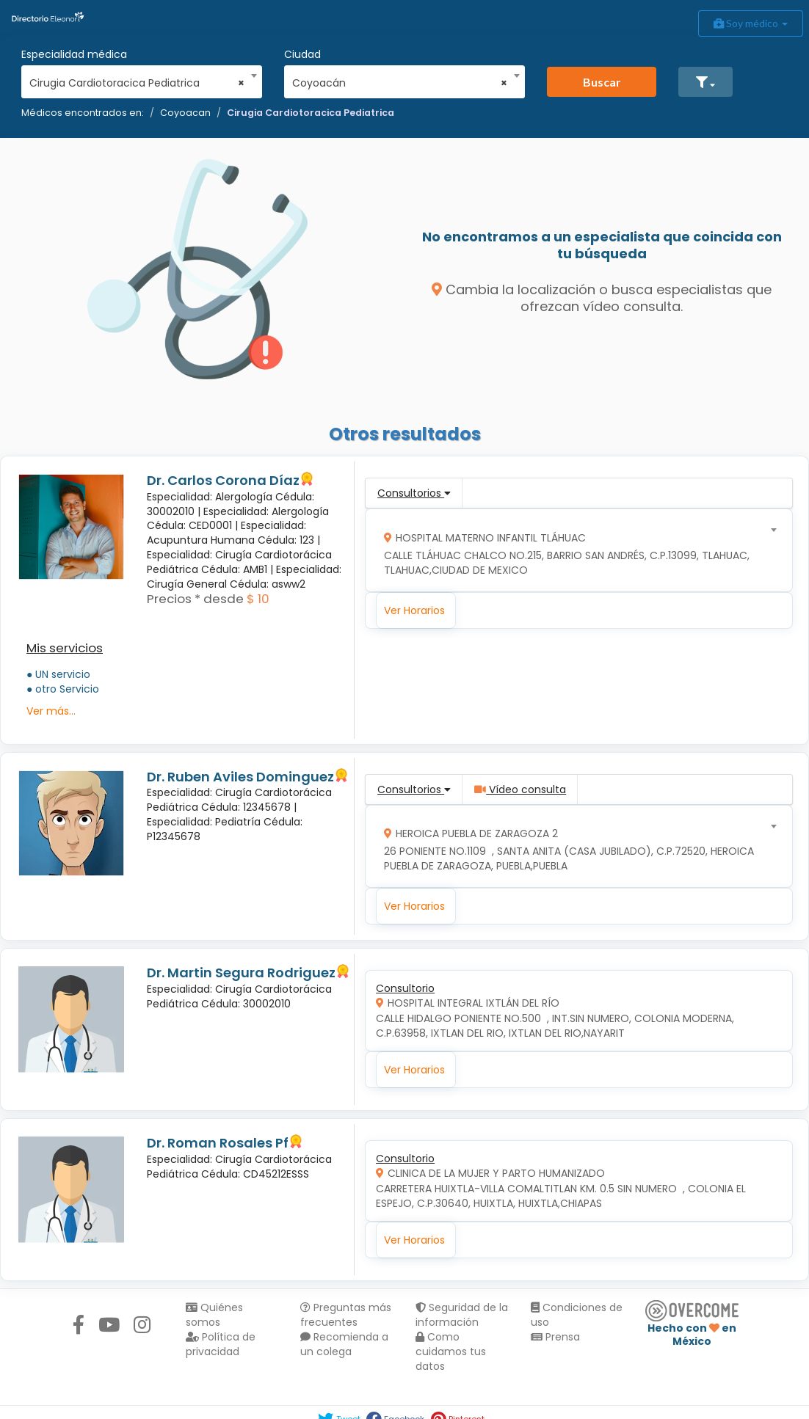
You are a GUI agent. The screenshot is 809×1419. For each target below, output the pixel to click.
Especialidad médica (74, 54)
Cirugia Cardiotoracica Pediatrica (310, 112)
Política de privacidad (220, 1344)
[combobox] (136, 79)
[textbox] (574, 550)
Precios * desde (195, 598)
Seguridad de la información (462, 1314)
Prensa (555, 1336)
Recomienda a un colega (344, 1344)
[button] (705, 82)
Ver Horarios (414, 610)
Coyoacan (185, 112)
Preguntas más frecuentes (345, 1314)
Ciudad (302, 54)
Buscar (602, 82)
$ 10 (258, 598)
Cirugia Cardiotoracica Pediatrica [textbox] (136, 83)
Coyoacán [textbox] (399, 83)
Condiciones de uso (577, 1314)
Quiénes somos (214, 1314)
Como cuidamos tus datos (451, 1351)
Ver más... (51, 711)
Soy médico (751, 23)
